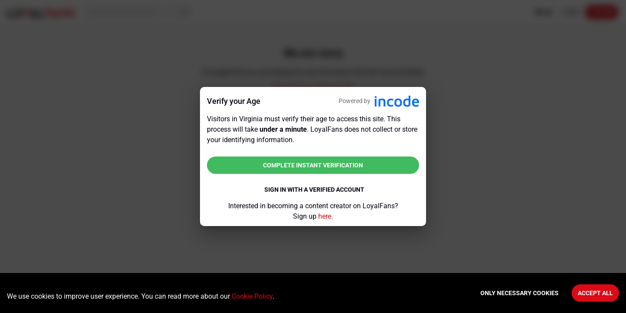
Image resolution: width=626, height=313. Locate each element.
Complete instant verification (313, 165)
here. (325, 216)
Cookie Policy (252, 296)
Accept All (595, 293)
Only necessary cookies (519, 293)
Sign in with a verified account (314, 189)
